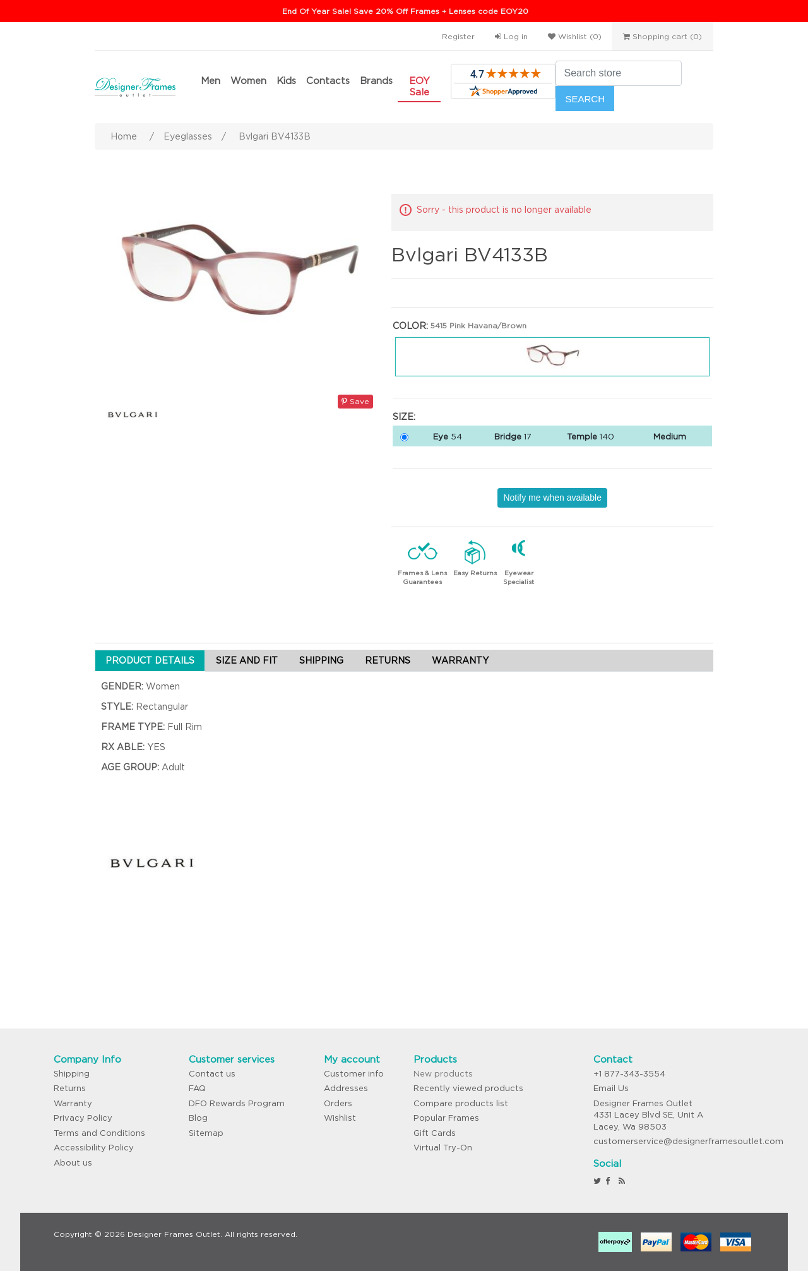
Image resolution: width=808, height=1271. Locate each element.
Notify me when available (552, 497)
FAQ (197, 1088)
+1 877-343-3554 (629, 1073)
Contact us (212, 1073)
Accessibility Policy (94, 1147)
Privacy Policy (83, 1118)
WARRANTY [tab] (460, 660)
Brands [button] (376, 80)
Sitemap (206, 1133)
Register (458, 36)
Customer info (354, 1073)
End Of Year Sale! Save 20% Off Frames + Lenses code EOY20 (405, 11)
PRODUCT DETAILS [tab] (149, 660)
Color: (410, 326)
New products (443, 1073)
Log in (511, 36)
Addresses (346, 1088)
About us (73, 1162)
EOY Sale (419, 86)
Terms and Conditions (99, 1133)
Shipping (72, 1073)
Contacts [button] (328, 80)
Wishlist (340, 1118)
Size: (404, 417)
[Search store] (619, 73)
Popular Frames (446, 1118)
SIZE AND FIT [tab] (247, 660)
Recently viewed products (468, 1088)
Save (355, 401)
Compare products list (460, 1103)
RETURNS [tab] (387, 660)
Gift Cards (434, 1133)
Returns (70, 1088)
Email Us (611, 1088)
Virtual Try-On (442, 1147)
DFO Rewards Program (237, 1103)
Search (585, 98)
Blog (198, 1118)
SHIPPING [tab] (321, 660)
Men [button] (210, 80)
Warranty (73, 1103)
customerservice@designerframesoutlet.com (688, 1141)
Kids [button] (286, 80)
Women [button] (248, 80)
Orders (338, 1103)
